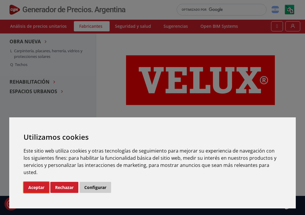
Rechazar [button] (64, 187)
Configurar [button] (95, 187)
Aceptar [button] (36, 187)
